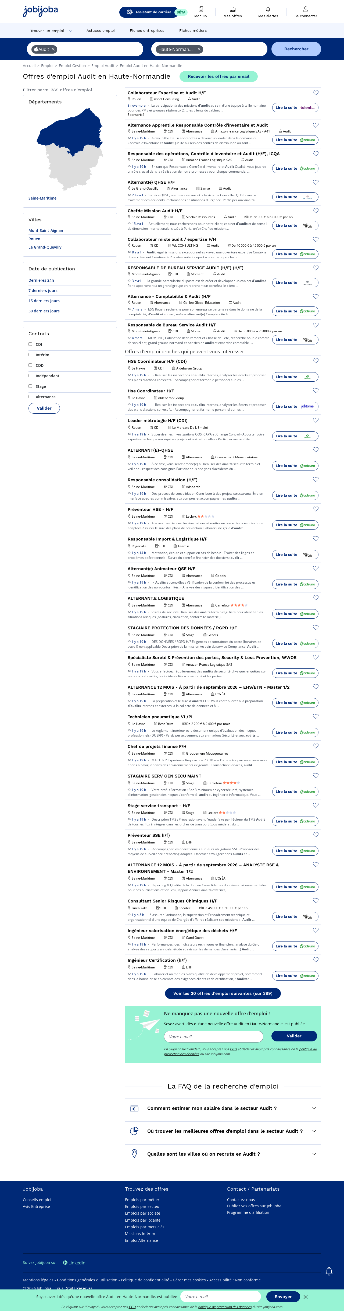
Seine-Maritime (42, 198)
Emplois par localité (142, 1220)
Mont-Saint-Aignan (45, 230)
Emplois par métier (142, 1199)
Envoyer (283, 1296)
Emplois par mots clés (144, 1226)
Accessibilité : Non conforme (235, 1279)
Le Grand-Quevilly (45, 247)
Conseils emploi (37, 1199)
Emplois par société (142, 1213)
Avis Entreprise (36, 1206)
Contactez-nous (241, 1199)
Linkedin (74, 1263)
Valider (44, 408)
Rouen (34, 238)
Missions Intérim (140, 1233)
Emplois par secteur (143, 1206)
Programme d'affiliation (248, 1212)
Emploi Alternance (141, 1240)
